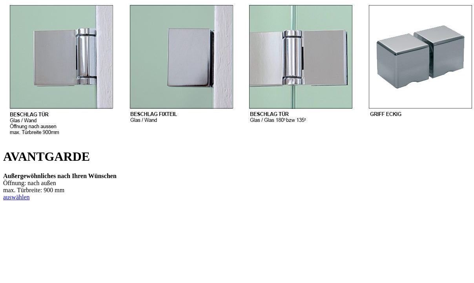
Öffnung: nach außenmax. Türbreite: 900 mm (60, 183)
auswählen (16, 197)
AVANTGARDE (46, 156)
